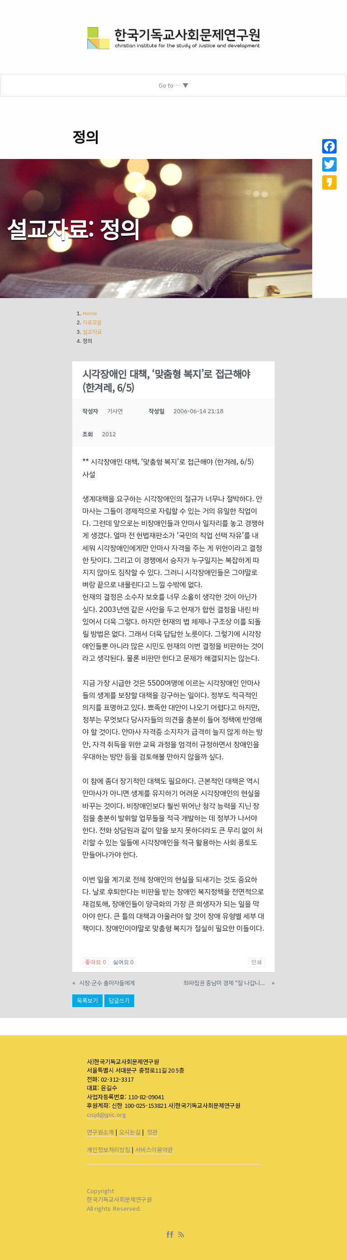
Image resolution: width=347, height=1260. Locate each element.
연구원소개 (100, 1132)
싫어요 (123, 962)
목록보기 (87, 1000)
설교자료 (92, 332)
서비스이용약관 (154, 1149)
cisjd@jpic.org (106, 1114)
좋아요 (95, 962)
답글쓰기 (119, 1000)
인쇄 (256, 962)
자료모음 (92, 322)
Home (90, 313)
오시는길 (130, 1132)
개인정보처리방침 (108, 1149)
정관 (152, 1132)
